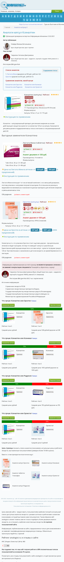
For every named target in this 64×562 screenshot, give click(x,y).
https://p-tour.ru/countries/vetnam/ (31, 24)
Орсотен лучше (55, 305)
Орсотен (8, 77)
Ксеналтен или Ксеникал (32, 85)
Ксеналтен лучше (8, 305)
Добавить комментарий (21, 194)
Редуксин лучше (55, 380)
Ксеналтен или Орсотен (14, 85)
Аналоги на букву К (20, 27)
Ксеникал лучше (55, 343)
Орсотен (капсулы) (31, 202)
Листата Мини (12, 74)
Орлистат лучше (55, 418)
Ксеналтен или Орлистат (33, 87)
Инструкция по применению (17, 117)
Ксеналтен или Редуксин (14, 87)
